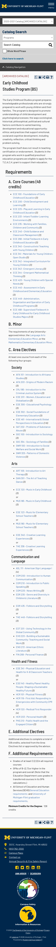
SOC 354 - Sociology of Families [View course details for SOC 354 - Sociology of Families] (32, 441)
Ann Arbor (20, 873)
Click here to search (13, 58)
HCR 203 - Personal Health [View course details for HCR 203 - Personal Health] (29, 716)
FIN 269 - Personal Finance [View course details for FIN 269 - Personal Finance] (30, 654)
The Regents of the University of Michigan (27, 930)
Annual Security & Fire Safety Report (28, 861)
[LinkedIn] (33, 867)
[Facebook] (17, 867)
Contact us (14, 857)
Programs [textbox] (9, 37)
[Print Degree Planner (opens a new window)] (36, 77)
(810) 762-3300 (16, 848)
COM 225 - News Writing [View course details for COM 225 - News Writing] (28, 590)
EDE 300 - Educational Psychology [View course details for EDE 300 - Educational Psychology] (33, 404)
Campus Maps (16, 852)
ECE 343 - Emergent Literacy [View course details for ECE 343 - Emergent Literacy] (28, 268)
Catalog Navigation (16, 67)
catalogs (15, 937)
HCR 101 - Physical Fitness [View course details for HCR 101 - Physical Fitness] (29, 694)
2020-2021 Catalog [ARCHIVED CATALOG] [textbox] (25, 21)
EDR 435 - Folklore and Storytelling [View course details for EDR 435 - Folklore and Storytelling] (34, 605)
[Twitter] (22, 867)
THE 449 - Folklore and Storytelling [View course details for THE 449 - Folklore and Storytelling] (34, 617)
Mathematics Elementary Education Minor (30, 342)
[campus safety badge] (28, 914)
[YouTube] (38, 867)
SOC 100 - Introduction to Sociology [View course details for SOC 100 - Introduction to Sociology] (34, 434)
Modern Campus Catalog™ (32, 940)
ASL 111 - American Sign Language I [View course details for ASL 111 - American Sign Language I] (34, 568)
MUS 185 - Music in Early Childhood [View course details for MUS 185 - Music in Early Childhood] (33, 500)
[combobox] (28, 21)
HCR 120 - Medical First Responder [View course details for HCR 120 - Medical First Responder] (34, 709)
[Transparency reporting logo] (28, 888)
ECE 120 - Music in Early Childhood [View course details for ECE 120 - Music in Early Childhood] (34, 489)
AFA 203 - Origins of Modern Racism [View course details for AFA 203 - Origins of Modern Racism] (34, 382)
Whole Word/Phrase (16, 51)
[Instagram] (27, 867)
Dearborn (35, 873)
